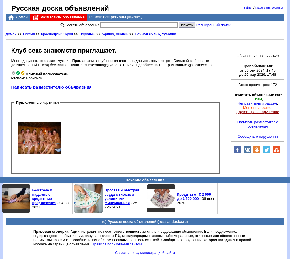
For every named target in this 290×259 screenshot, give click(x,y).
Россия (29, 34)
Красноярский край (57, 34)
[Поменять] (134, 17)
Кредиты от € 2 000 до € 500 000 (194, 196)
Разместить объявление (58, 17)
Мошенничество (257, 107)
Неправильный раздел (257, 103)
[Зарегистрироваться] (269, 7)
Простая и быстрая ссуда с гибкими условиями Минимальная (122, 196)
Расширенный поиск (213, 25)
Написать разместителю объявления (51, 87)
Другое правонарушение (257, 112)
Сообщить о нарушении (258, 136)
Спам (257, 99)
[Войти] (247, 7)
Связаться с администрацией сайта (145, 253)
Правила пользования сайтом (116, 244)
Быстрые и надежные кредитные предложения (44, 196)
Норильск (87, 34)
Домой (18, 17)
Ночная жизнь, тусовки (155, 34)
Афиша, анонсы (115, 34)
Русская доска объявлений (60, 8)
